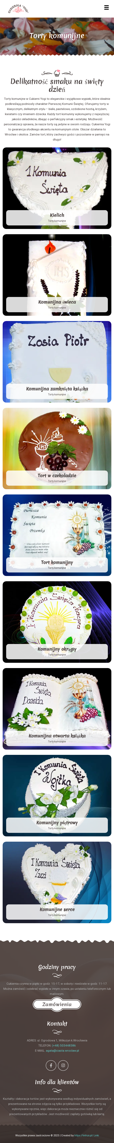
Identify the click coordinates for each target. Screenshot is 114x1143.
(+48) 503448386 (64, 1045)
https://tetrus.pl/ (83, 1135)
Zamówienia (57, 1004)
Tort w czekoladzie (57, 475)
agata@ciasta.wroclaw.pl (62, 1050)
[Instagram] (63, 1065)
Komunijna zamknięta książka (57, 389)
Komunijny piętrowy (57, 822)
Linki (96, 1135)
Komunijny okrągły (57, 649)
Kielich (57, 215)
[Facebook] (51, 1065)
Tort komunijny (57, 562)
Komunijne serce (57, 909)
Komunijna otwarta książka (57, 736)
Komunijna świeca (57, 302)
